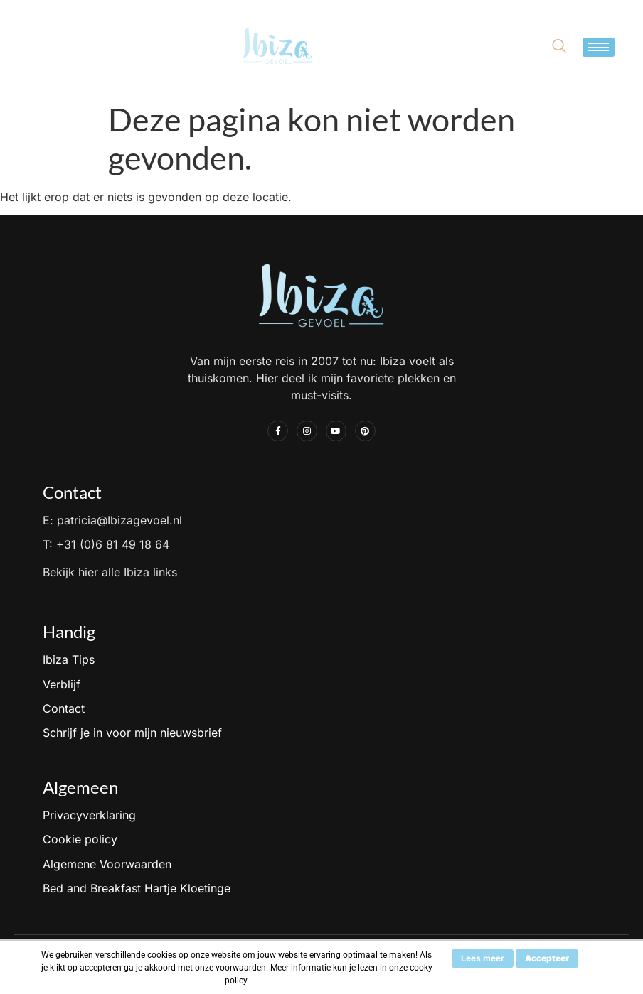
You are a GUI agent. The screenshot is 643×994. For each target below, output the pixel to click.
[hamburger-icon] (599, 47)
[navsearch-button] (559, 47)
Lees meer (482, 958)
